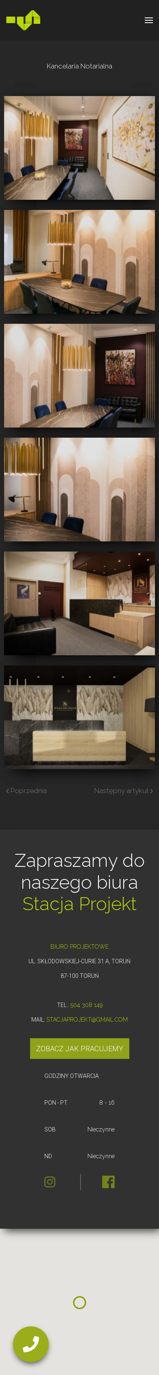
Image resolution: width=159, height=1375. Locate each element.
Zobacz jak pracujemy (79, 1048)
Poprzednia (26, 791)
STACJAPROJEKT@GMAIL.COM (87, 1019)
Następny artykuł (123, 791)
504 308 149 (86, 1005)
